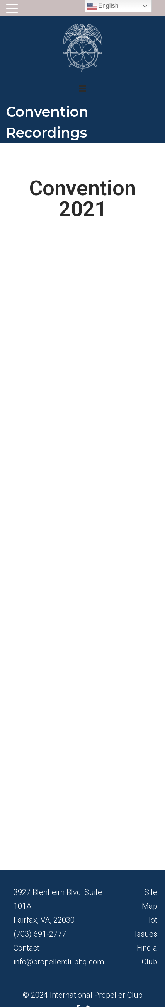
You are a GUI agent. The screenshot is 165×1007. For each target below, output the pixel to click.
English (103, 6)
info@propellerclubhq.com (59, 961)
